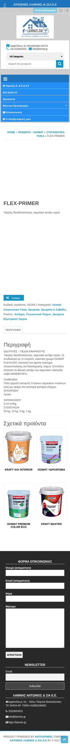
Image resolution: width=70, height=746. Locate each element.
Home (11, 132)
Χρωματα (24, 132)
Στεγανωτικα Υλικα (15, 309)
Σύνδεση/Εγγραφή (45, 10)
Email (9, 671)
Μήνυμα (35, 627)
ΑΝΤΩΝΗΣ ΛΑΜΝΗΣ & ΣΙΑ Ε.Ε (28, 740)
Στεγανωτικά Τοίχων (38, 314)
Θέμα (35, 596)
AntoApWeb (43, 736)
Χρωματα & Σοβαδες (53, 309)
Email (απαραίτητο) (35, 583)
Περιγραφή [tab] (13, 329)
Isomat (38, 132)
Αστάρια (19, 314)
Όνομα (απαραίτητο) (35, 570)
